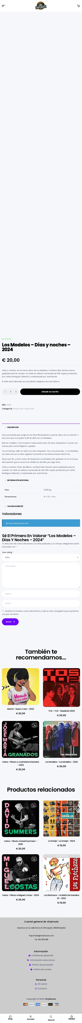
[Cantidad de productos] (10, 391)
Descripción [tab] (13, 427)
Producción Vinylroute (23, 409)
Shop (10, 1019)
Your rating (7, 552)
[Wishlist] (71, 1016)
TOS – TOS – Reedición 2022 (61, 711)
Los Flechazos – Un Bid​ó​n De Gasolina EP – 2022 (61, 897)
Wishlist (71, 1019)
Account (30, 1019)
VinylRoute (50, 999)
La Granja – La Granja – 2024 (61, 841)
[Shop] (10, 1016)
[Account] (30, 1016)
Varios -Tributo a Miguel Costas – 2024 (20, 895)
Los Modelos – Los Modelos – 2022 (61, 762)
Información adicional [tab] (18, 480)
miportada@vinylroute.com (41, 936)
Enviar (10, 622)
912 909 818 (43, 939)
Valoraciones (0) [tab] (15, 506)
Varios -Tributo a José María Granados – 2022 (20, 764)
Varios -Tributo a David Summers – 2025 (20, 843)
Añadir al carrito (50, 392)
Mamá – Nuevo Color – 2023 (20, 709)
